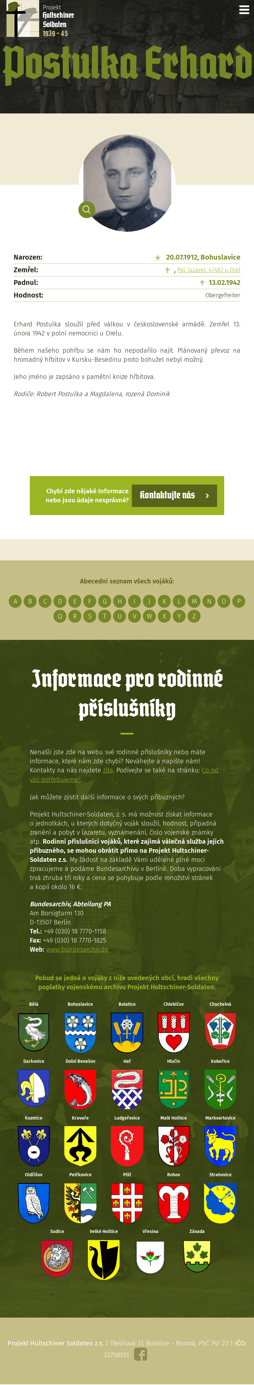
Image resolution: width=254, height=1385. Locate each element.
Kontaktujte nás (167, 495)
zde (108, 770)
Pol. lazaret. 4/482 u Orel (208, 270)
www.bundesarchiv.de (77, 949)
